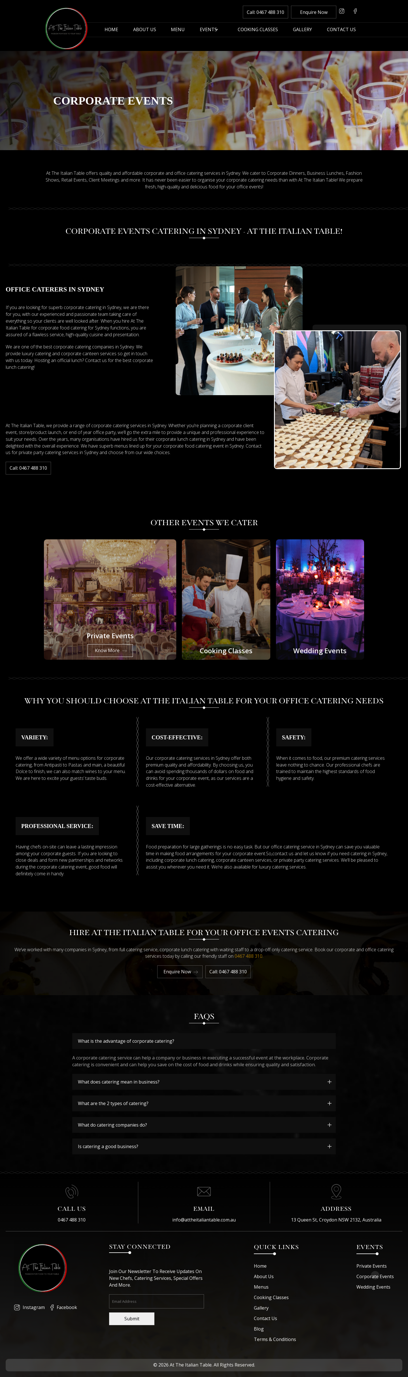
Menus (261, 1287)
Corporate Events (375, 1276)
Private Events (371, 1266)
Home (111, 30)
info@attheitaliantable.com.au (204, 1220)
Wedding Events (373, 1287)
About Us (144, 30)
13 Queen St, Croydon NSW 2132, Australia (336, 1220)
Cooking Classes (258, 30)
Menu (178, 30)
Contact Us (341, 30)
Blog (259, 1329)
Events (208, 30)
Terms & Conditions (275, 1339)
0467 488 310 (248, 956)
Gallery (302, 30)
